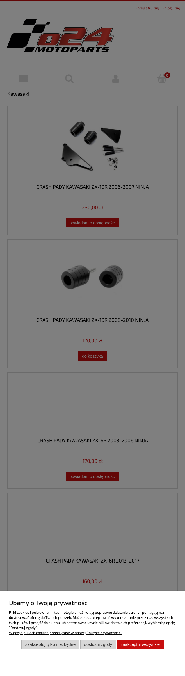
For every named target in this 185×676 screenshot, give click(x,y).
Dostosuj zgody (98, 644)
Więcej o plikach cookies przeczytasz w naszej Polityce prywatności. (65, 632)
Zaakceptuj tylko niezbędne (50, 644)
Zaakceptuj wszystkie (140, 644)
